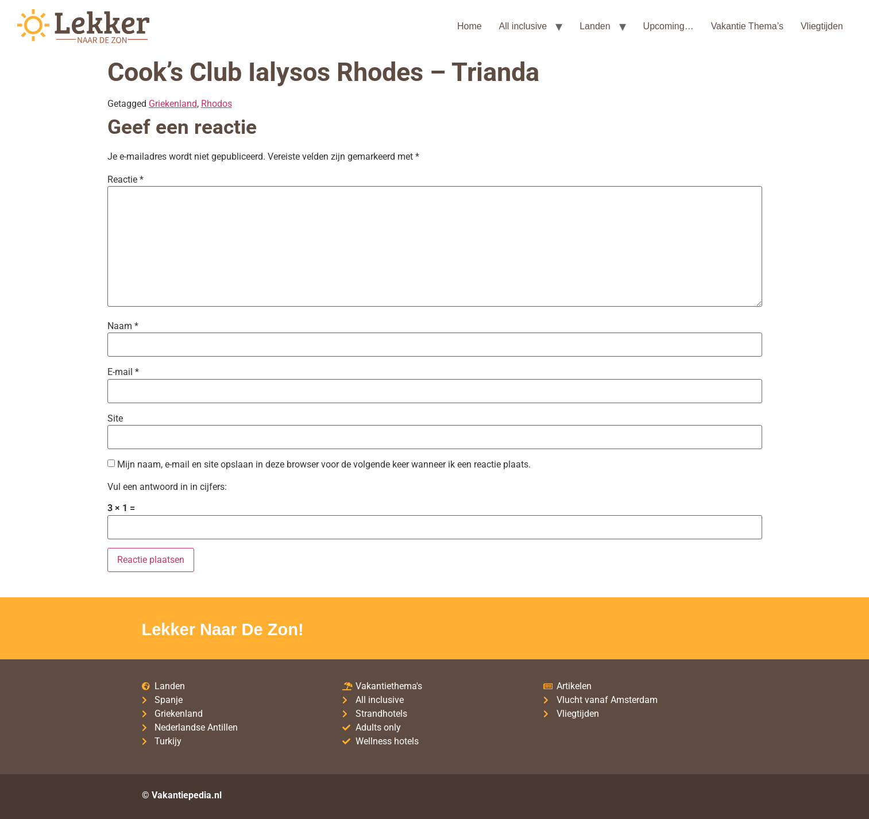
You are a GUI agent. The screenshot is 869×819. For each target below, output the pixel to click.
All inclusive (523, 26)
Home (469, 26)
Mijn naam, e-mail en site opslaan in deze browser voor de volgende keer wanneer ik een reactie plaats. (324, 464)
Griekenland (173, 103)
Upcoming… (668, 26)
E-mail (123, 372)
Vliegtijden (822, 26)
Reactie (125, 179)
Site (115, 418)
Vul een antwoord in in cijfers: (167, 487)
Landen (595, 26)
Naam (122, 326)
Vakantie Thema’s (747, 26)
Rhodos (216, 103)
